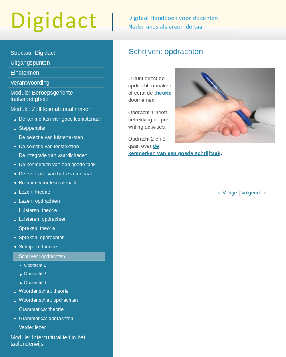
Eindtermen (24, 72)
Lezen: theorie (34, 192)
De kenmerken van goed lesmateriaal (60, 119)
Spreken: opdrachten (42, 237)
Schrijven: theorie (38, 247)
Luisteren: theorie (38, 210)
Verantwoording (30, 82)
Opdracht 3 (35, 282)
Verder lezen (32, 327)
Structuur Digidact (32, 53)
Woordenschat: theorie (43, 291)
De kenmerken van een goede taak (57, 164)
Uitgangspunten (30, 63)
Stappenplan (33, 128)
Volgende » (254, 193)
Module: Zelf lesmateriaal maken (50, 109)
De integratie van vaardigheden (53, 155)
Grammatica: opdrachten (46, 318)
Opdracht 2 (35, 273)
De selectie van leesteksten (49, 146)
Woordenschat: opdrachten (48, 300)
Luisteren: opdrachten (43, 219)
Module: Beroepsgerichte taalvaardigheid (41, 95)
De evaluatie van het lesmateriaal (55, 174)
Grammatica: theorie (41, 309)
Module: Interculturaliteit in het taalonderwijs (47, 340)
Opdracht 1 (35, 265)
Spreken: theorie (37, 228)
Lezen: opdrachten (39, 201)
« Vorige (227, 193)
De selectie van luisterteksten (51, 137)
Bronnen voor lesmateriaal (47, 183)
